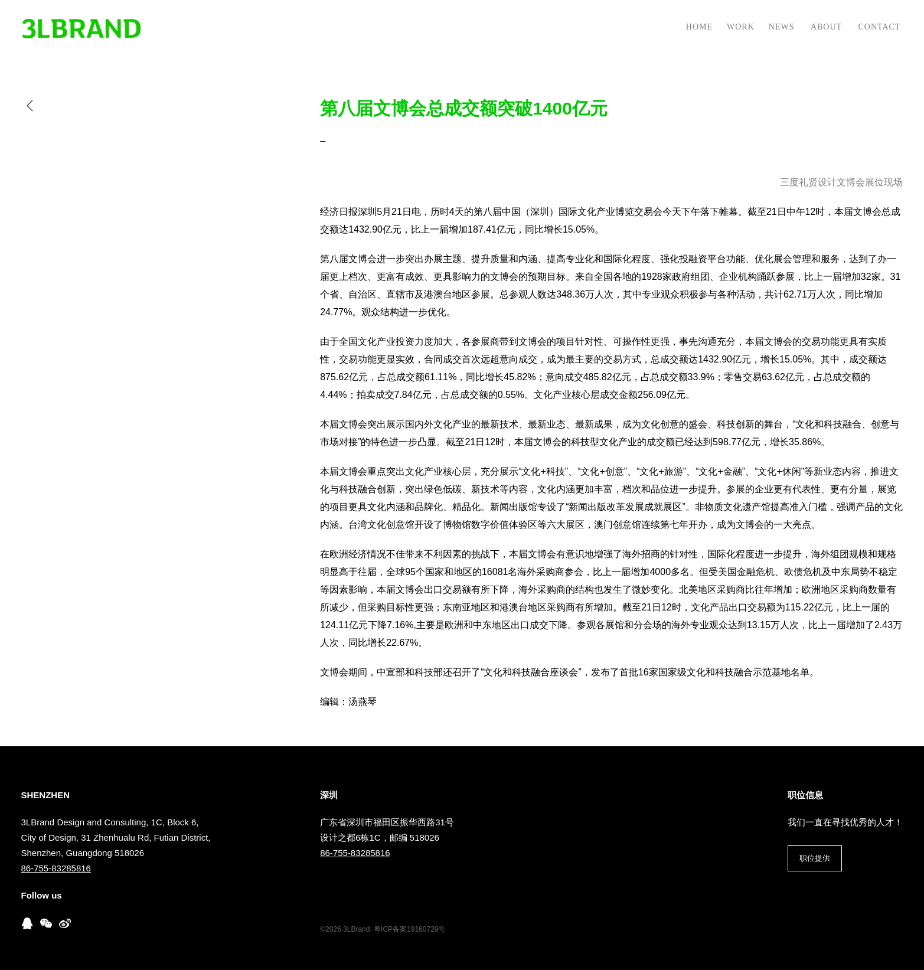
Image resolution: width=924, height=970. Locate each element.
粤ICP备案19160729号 (409, 929)
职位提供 (814, 858)
